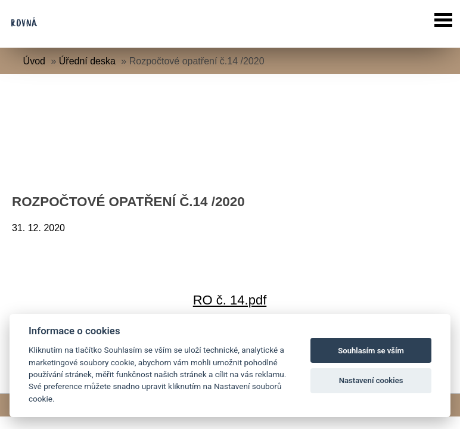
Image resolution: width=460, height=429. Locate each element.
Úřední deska (87, 61)
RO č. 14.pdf (230, 300)
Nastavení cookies (371, 380)
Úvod (34, 61)
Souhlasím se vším (371, 350)
